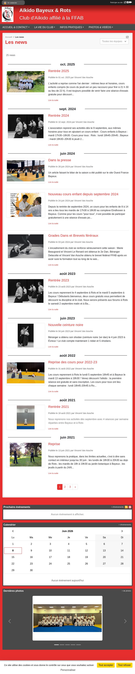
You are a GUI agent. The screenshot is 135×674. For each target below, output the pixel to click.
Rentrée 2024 (58, 115)
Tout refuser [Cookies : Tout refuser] (124, 665)
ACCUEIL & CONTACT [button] (14, 27)
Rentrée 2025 (58, 71)
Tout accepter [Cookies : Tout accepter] (106, 665)
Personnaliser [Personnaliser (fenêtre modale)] (68, 670)
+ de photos (126, 591)
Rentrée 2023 (58, 280)
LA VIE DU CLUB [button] (43, 27)
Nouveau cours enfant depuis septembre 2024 (83, 194)
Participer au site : (121, 2)
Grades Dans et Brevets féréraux (73, 235)
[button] (9, 621)
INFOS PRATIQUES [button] (71, 27)
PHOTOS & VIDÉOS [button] (100, 27)
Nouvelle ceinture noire (65, 325)
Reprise (54, 444)
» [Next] (75, 487)
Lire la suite (53, 100)
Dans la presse (59, 160)
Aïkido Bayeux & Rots (45, 10)
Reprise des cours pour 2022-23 (72, 362)
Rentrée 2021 (58, 407)
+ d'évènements (117, 507)
